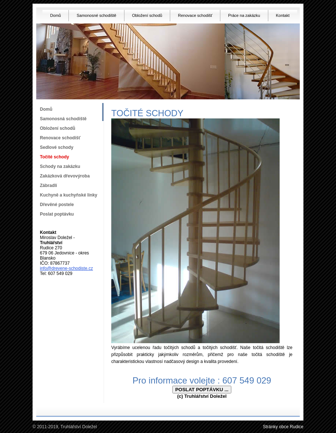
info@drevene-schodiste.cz (66, 268)
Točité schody (54, 156)
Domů (55, 15)
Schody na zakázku (60, 166)
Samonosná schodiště (63, 118)
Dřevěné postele (57, 204)
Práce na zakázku (244, 15)
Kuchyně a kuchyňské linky (68, 195)
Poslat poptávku (57, 214)
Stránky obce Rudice (283, 426)
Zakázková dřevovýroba (65, 176)
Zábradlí (48, 185)
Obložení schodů (147, 15)
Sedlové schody (56, 147)
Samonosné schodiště (96, 15)
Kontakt (283, 15)
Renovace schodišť (195, 15)
